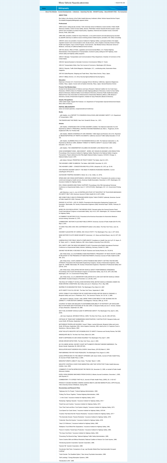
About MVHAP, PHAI (111, 12)
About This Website (51, 12)
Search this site (120, 2)
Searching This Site (86, 12)
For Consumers (122, 12)
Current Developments (64, 12)
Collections (76, 12)
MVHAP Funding (98, 12)
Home (44, 8)
